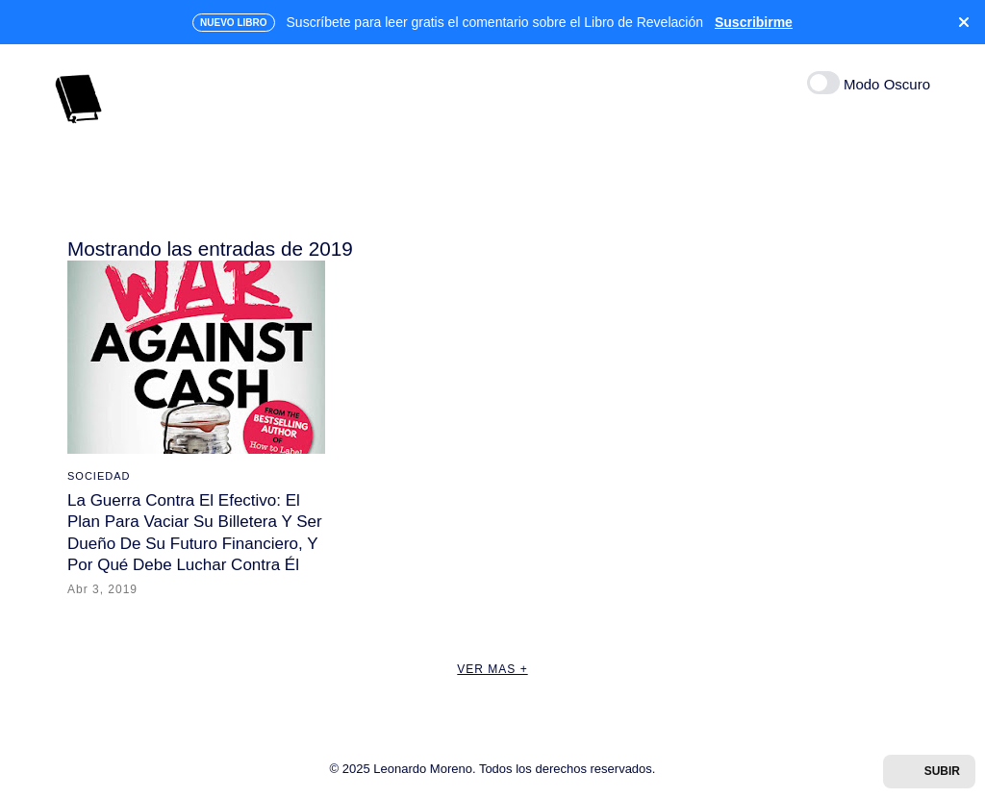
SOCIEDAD (98, 476)
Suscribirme (754, 22)
